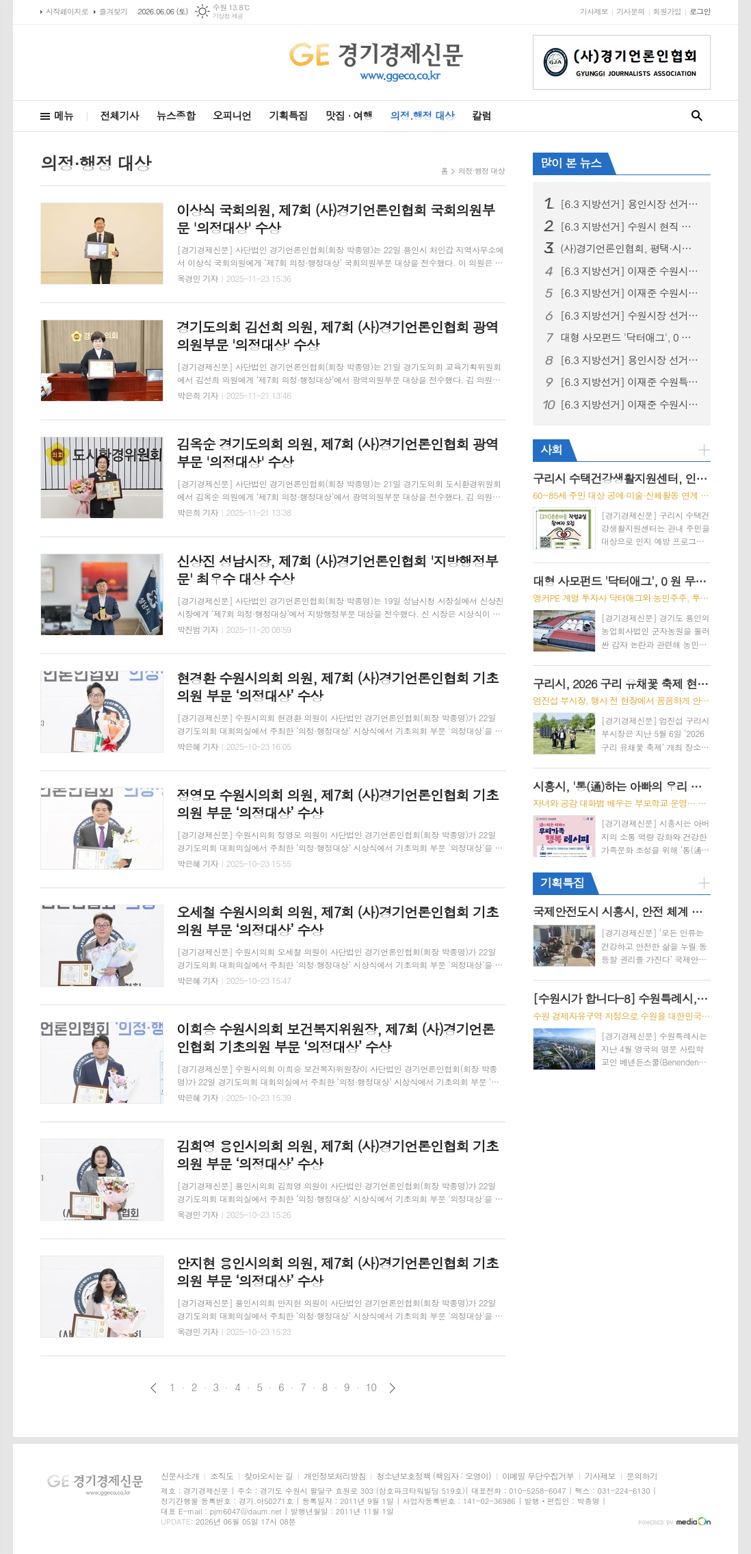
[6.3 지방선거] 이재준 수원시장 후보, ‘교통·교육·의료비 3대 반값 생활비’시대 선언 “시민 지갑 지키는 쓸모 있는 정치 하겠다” (630, 293)
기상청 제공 (228, 16)
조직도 (221, 1476)
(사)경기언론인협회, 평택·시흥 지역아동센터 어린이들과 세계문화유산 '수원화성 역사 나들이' (630, 248)
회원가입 (667, 11)
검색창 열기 (697, 116)
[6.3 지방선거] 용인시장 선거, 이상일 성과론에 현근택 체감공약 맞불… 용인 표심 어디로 (630, 204)
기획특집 (288, 115)
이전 (153, 1388)
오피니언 (232, 115)
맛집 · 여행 (349, 115)
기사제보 (594, 11)
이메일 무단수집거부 (538, 1476)
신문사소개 (180, 1476)
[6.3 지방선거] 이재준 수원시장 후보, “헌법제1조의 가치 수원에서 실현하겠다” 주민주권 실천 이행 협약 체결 (630, 404)
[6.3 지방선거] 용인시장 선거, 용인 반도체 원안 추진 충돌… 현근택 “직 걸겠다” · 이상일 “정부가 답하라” (630, 360)
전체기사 (119, 115)
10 (371, 1387)
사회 (551, 449)
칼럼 (481, 115)
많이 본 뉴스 (570, 163)
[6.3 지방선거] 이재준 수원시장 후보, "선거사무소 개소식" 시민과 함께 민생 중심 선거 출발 (630, 271)
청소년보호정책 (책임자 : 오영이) (433, 1476)
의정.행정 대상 (422, 115)
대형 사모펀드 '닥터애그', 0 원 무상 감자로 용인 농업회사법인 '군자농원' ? (630, 337)
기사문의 (630, 11)
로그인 (700, 11)
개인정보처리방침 (334, 1476)
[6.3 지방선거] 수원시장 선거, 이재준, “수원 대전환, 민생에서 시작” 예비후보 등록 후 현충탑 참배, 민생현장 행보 (630, 315)
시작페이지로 (67, 11)
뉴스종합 (176, 115)
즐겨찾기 (113, 11)
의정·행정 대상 (481, 171)
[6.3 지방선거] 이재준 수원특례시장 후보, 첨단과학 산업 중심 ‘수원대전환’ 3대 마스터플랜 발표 (630, 382)
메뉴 (63, 115)
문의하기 (642, 1476)
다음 (392, 1388)
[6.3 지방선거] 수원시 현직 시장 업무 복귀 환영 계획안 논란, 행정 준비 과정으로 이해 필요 (630, 226)
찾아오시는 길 (268, 1476)
